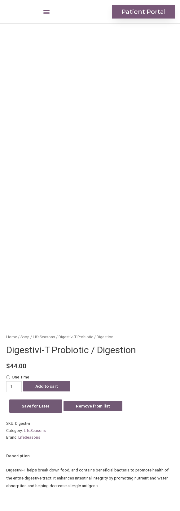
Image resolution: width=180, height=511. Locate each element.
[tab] (18, 456)
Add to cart (46, 386)
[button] (46, 12)
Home (11, 337)
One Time (20, 376)
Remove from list (93, 405)
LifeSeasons (44, 337)
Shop (24, 337)
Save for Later (36, 405)
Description (18, 455)
